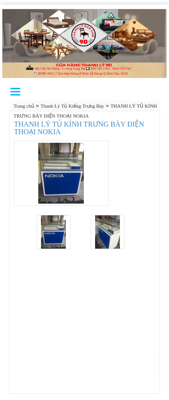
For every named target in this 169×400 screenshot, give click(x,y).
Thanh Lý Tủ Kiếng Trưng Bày (72, 106)
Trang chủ (24, 106)
